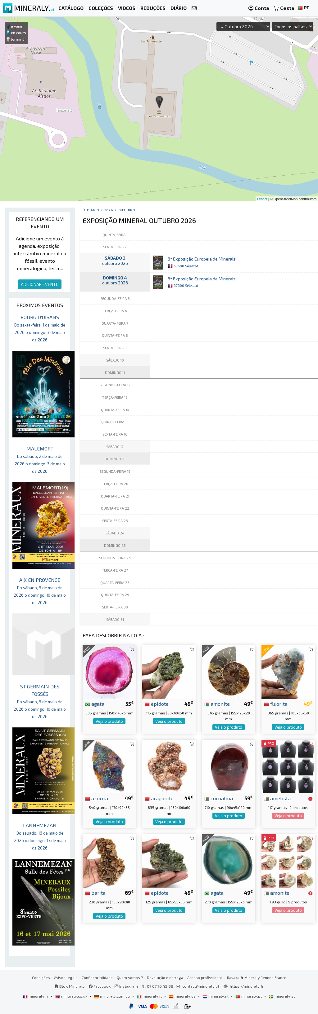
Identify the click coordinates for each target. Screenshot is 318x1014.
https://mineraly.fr (247, 986)
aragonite (159, 798)
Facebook (100, 986)
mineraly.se (282, 996)
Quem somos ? (130, 977)
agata (94, 703)
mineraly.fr (36, 996)
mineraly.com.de (112, 996)
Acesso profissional (205, 977)
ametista (277, 798)
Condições (41, 977)
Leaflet (262, 199)
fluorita (276, 703)
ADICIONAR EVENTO (40, 284)
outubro (126, 210)
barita (95, 892)
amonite (217, 703)
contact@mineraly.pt (200, 986)
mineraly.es (183, 996)
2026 (108, 210)
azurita (96, 798)
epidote (157, 703)
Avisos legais (66, 977)
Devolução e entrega (165, 977)
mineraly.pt (249, 996)
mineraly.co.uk (71, 996)
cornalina (218, 798)
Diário (93, 210)
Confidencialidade (97, 977)
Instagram (126, 986)
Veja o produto (109, 721)
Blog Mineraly (70, 986)
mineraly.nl (215, 996)
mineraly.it (150, 996)
